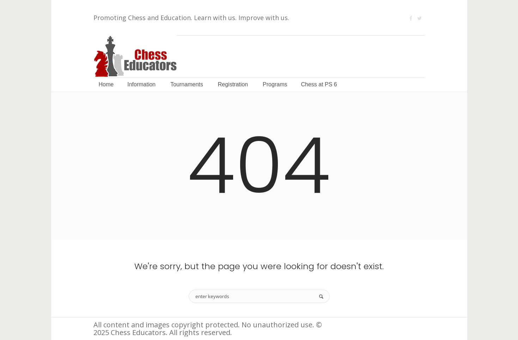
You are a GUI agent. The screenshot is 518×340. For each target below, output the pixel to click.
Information (356, 325)
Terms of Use (404, 325)
